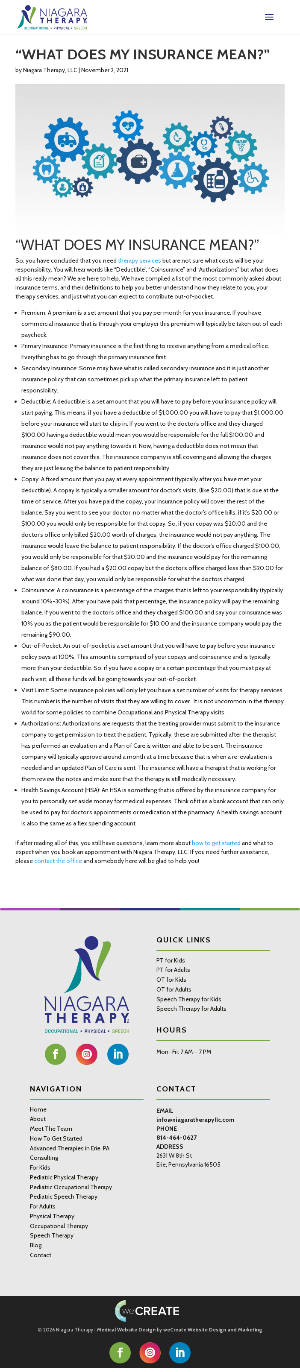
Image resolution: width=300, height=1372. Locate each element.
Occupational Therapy (59, 1226)
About (38, 1119)
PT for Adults (173, 970)
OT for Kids (171, 979)
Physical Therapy (52, 1216)
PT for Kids (170, 960)
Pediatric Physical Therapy (64, 1177)
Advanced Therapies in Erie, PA (69, 1148)
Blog (35, 1245)
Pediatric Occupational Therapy (71, 1187)
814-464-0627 (176, 1137)
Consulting (44, 1157)
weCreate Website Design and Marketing (212, 1330)
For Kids (40, 1167)
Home (38, 1109)
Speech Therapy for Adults (191, 1008)
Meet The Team (51, 1128)
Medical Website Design (126, 1330)
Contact (40, 1255)
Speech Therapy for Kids (188, 999)
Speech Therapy (52, 1235)
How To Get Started (56, 1138)
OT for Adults (173, 989)
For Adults (43, 1206)
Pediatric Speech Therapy (63, 1196)
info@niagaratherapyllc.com (195, 1119)
